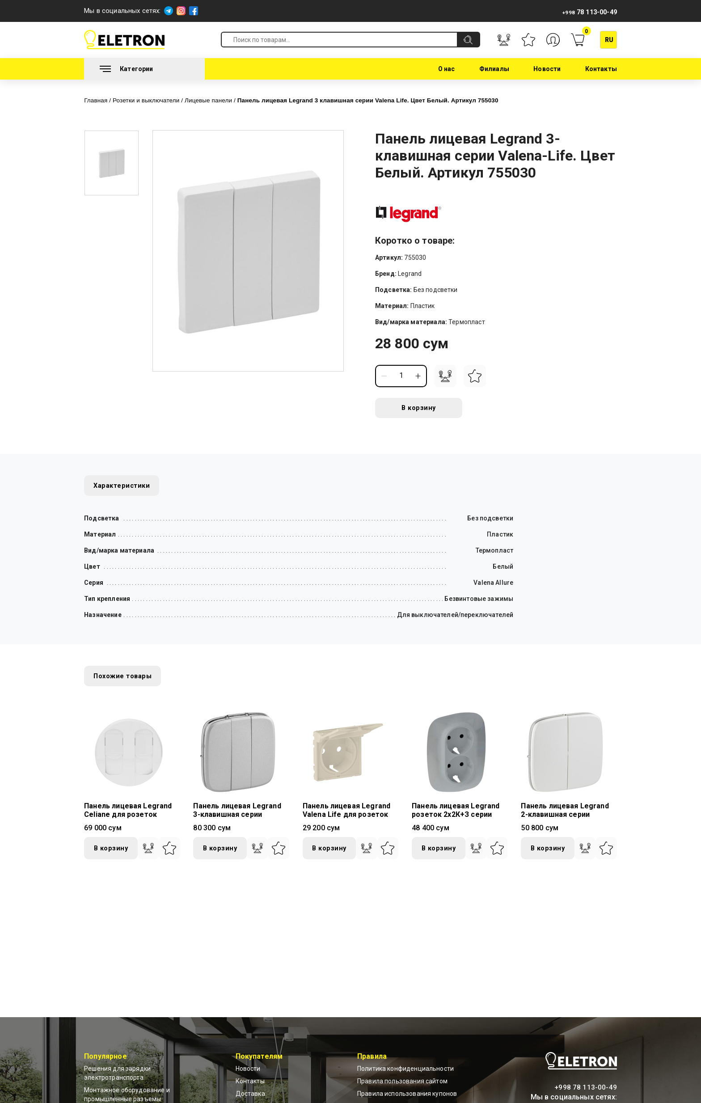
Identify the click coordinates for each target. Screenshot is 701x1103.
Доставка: (251, 1094)
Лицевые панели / (225, 100)
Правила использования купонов (407, 1094)
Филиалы (494, 68)
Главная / (100, 100)
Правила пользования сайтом (402, 1081)
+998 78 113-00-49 (585, 1087)
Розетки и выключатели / (156, 100)
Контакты (601, 68)
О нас (446, 68)
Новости (547, 68)
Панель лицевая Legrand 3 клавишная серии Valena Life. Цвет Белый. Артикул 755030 (400, 100)
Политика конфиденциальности (405, 1069)
